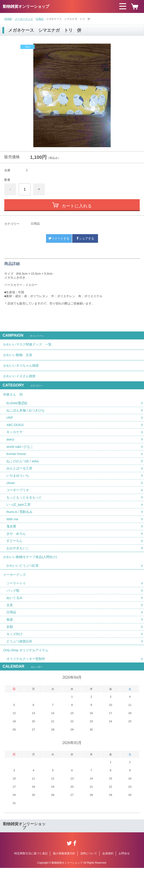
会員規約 (107, 873)
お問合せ (124, 873)
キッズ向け (15, 652)
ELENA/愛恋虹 (17, 410)
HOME (8, 19)
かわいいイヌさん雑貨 (20, 381)
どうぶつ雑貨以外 (20, 660)
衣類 (9, 645)
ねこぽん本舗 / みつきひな (26, 417)
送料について (88, 873)
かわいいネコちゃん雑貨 (22, 369)
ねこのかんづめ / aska (23, 470)
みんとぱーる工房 (20, 478)
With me (12, 531)
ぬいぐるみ (15, 614)
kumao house (16, 463)
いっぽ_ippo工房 (19, 515)
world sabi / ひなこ (20, 455)
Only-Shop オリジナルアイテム (27, 669)
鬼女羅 (11, 538)
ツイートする (58, 238)
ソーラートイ (16, 599)
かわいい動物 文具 (18, 357)
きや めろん (16, 546)
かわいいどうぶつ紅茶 (23, 580)
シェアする (85, 238)
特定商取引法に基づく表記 (31, 873)
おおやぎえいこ (18, 561)
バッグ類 (13, 607)
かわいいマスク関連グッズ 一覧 (29, 345)
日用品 (39, 19)
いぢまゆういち (18, 485)
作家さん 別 (13, 400)
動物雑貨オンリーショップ (26, 6)
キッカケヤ (15, 440)
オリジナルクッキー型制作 (27, 679)
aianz (10, 448)
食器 (9, 637)
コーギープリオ (18, 500)
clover (11, 493)
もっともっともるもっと (25, 508)
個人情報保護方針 (64, 873)
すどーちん (15, 553)
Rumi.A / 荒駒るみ (20, 523)
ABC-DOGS (15, 432)
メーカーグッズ (24, 19)
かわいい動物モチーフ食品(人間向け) (32, 571)
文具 (9, 622)
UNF (10, 425)
